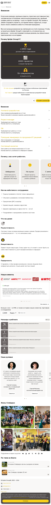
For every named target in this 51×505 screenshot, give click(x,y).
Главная (3, 7)
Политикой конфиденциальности (20, 497)
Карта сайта (4, 491)
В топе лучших (9, 88)
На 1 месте (8, 92)
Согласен (25, 501)
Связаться (12, 393)
